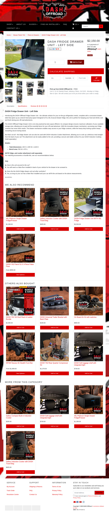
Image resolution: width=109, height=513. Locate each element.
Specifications (22, 106)
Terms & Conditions (93, 496)
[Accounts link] (73, 28)
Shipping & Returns (35, 486)
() (74, 24)
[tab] (10, 106)
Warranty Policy (57, 494)
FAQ (65, 24)
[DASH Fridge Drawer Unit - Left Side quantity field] (56, 62)
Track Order (11, 490)
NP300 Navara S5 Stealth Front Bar (19, 363)
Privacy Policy (56, 490)
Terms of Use (56, 486)
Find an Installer (50, 24)
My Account (10, 486)
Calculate (96, 79)
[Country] (69, 78)
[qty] (55, 78)
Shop (9, 24)
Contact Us (12, 28)
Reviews (39, 106)
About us (21, 24)
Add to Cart (76, 62)
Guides (32, 24)
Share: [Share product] (54, 49)
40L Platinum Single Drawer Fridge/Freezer (16, 219)
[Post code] (82, 78)
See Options (20, 275)
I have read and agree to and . (87, 496)
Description (10, 106)
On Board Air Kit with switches (85, 317)
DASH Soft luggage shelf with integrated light (85, 364)
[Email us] (75, 502)
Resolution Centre (13, 494)
